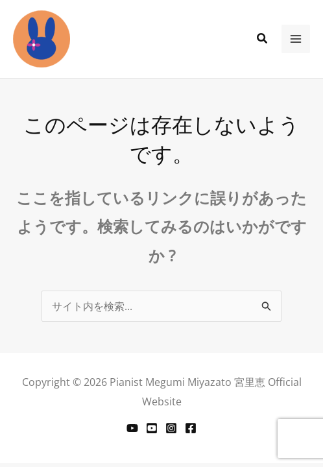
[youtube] (152, 428)
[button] (263, 38)
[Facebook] (191, 428)
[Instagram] (171, 428)
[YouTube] (132, 428)
